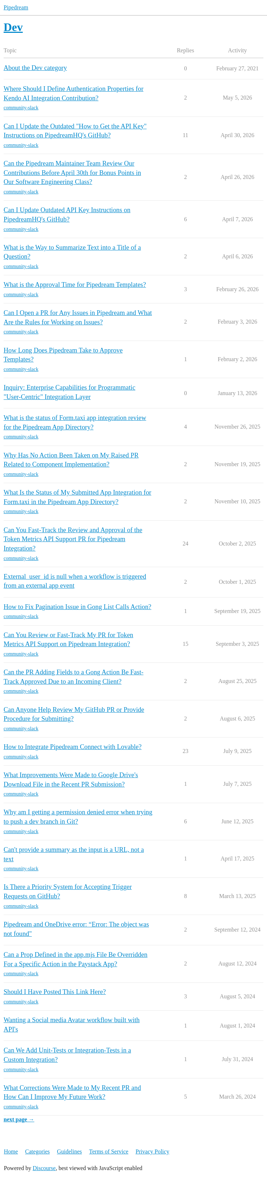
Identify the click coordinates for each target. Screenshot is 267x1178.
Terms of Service (108, 1151)
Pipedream (16, 7)
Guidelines (69, 1151)
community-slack (21, 107)
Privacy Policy (152, 1151)
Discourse (44, 1168)
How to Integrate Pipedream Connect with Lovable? (72, 746)
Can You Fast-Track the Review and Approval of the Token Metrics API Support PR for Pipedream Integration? (73, 539)
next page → (19, 1119)
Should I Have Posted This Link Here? (55, 991)
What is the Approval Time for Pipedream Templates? (75, 284)
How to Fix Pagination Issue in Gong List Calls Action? (77, 606)
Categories (37, 1151)
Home (11, 1151)
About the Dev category (35, 67)
